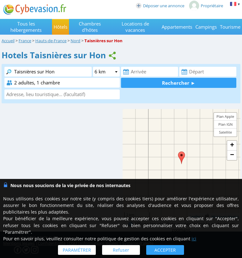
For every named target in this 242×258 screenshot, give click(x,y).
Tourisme (230, 27)
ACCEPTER (165, 250)
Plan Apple (225, 116)
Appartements (177, 27)
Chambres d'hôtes (90, 26)
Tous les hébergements (26, 26)
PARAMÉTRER (77, 250)
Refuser (121, 250)
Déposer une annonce (160, 6)
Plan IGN (225, 124)
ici (194, 239)
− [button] (232, 155)
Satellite (225, 132)
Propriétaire (206, 6)
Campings (206, 27)
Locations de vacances (135, 26)
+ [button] (232, 145)
